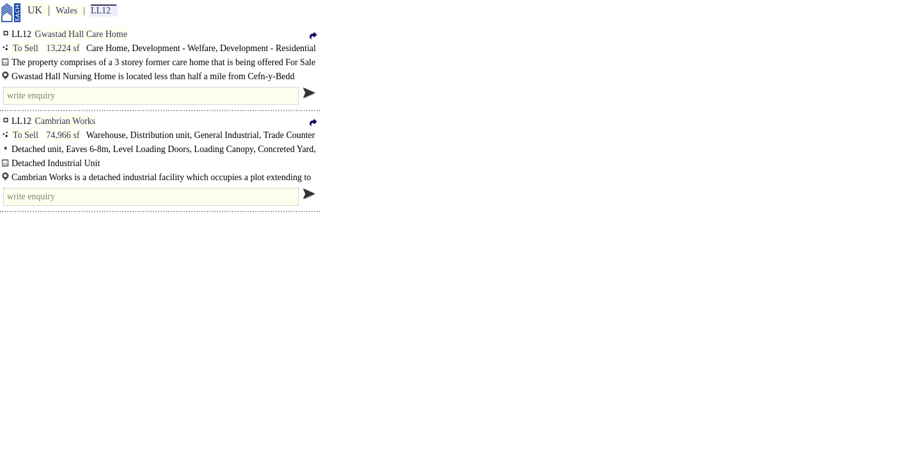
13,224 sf (62, 48)
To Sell (25, 48)
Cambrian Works (65, 121)
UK (35, 9)
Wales (66, 10)
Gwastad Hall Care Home (81, 34)
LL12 (101, 10)
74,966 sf (62, 135)
